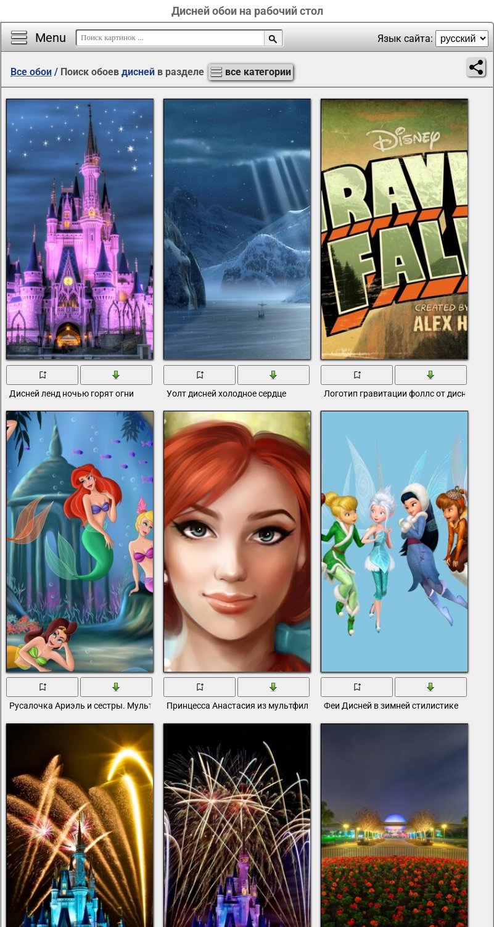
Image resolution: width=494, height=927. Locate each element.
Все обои (31, 72)
